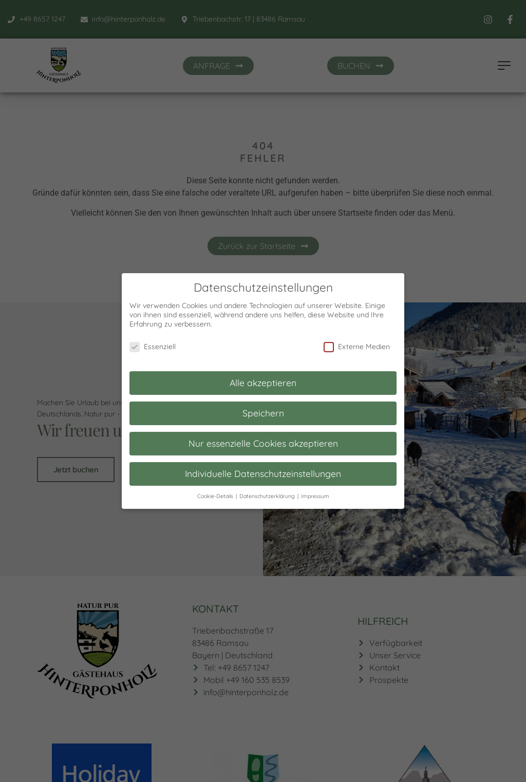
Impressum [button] (315, 489)
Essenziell (152, 340)
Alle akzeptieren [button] (263, 376)
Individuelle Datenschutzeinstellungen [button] (263, 466)
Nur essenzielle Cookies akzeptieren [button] (263, 436)
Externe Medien (357, 340)
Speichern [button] (263, 406)
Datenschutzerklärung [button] (267, 489)
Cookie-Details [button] (216, 489)
